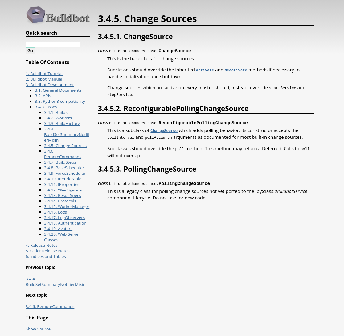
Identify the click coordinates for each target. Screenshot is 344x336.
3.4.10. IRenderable (62, 179)
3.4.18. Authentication (65, 223)
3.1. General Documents (58, 90)
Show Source (38, 329)
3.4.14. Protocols (60, 201)
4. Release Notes (42, 245)
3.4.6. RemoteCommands (62, 153)
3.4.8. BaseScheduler (64, 167)
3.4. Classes (46, 107)
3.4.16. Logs (55, 212)
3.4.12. (64, 190)
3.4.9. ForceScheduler (65, 173)
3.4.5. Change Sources (65, 145)
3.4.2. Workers (58, 118)
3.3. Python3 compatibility (60, 101)
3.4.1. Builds (56, 112)
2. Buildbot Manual (44, 79)
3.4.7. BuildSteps (60, 162)
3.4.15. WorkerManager (66, 206)
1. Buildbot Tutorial (44, 73)
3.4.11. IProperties (61, 184)
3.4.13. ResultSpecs (62, 195)
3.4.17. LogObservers (64, 217)
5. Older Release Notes (48, 251)
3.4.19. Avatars (58, 228)
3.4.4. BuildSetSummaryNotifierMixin (66, 134)
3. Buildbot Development (50, 84)
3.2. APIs (43, 95)
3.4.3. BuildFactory (62, 123)
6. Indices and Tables (46, 256)
